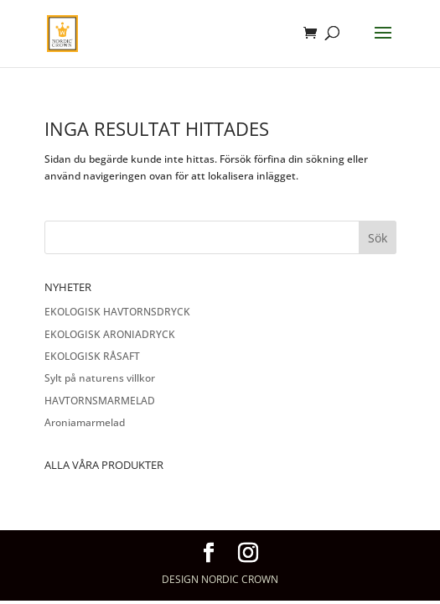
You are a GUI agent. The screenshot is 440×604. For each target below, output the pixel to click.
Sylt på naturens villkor (99, 378)
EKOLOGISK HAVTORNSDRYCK (117, 312)
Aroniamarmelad (84, 422)
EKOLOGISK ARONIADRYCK (109, 334)
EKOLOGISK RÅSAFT (92, 356)
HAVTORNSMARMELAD (99, 400)
